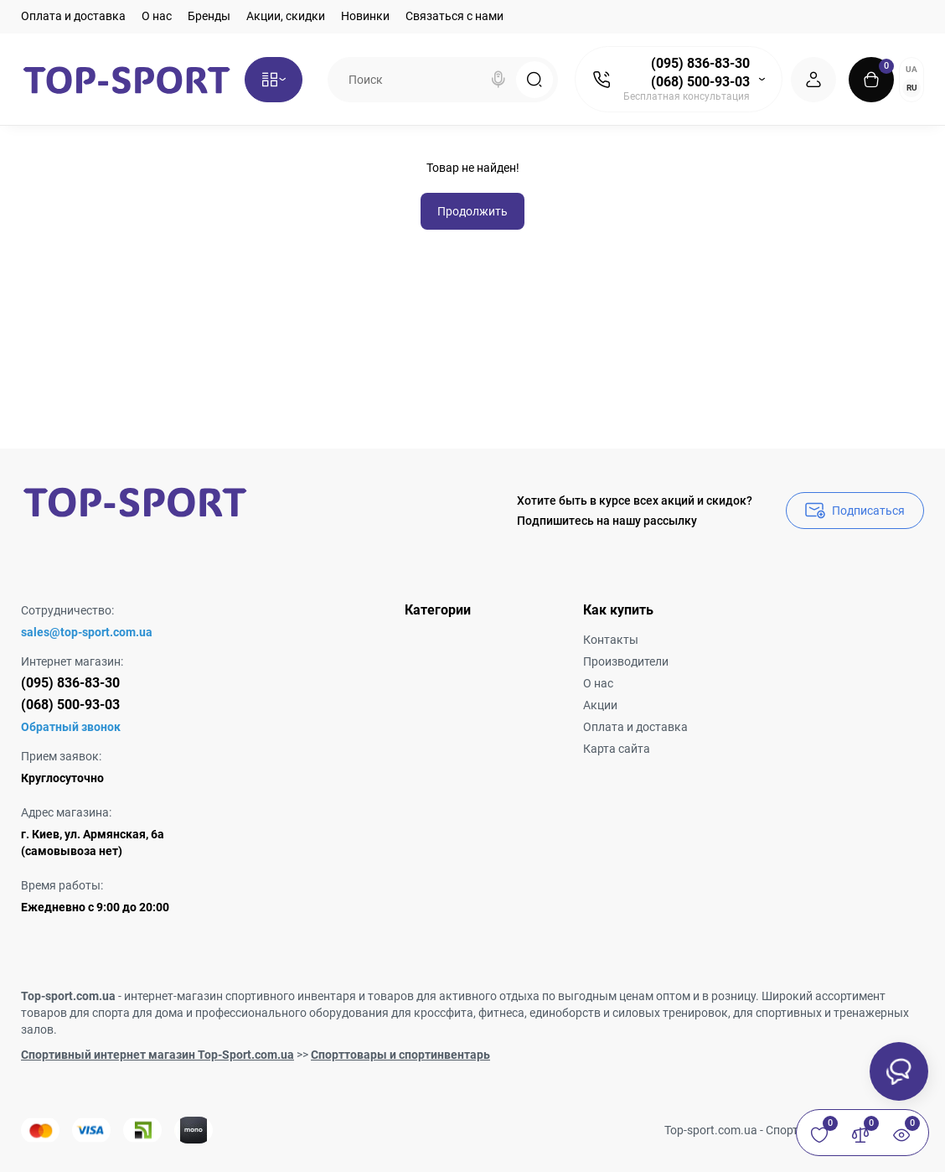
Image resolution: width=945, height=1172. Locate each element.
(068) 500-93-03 (700, 82)
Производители (626, 661)
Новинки (365, 16)
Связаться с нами (454, 16)
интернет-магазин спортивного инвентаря (240, 996)
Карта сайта (616, 748)
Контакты (610, 639)
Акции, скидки (285, 16)
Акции (600, 705)
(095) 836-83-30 (700, 63)
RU (911, 87)
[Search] (498, 79)
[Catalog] (273, 79)
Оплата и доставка (73, 16)
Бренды (209, 16)
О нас (157, 16)
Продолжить (472, 211)
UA (911, 69)
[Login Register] (813, 79)
